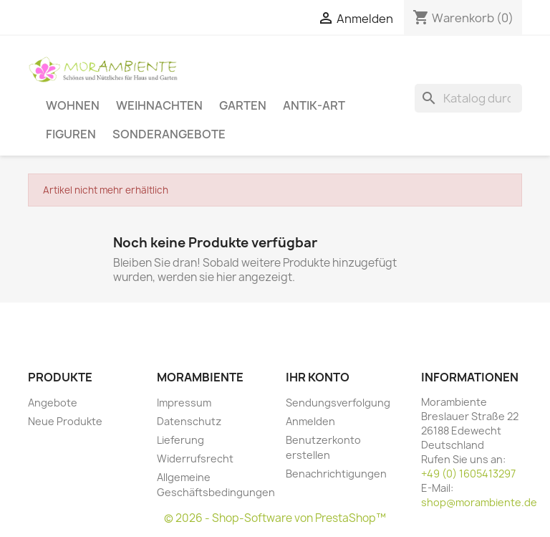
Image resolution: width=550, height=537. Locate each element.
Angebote (52, 402)
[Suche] (468, 98)
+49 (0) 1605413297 (468, 473)
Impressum (184, 402)
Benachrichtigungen (336, 473)
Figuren (71, 133)
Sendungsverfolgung (338, 402)
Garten (242, 105)
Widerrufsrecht (195, 458)
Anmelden (310, 421)
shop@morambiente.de (479, 502)
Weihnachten (159, 105)
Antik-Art (314, 105)
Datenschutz (189, 421)
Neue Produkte (65, 421)
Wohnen (73, 105)
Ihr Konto (317, 377)
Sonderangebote (169, 133)
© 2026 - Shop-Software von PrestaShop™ (275, 518)
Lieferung (180, 440)
